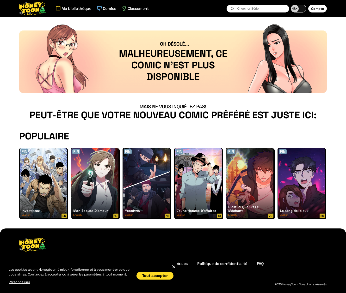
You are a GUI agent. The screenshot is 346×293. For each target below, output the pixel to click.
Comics (106, 8)
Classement (135, 8)
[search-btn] (232, 9)
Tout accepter (155, 275)
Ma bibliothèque (73, 8)
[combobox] (258, 8)
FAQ (260, 263)
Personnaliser (19, 282)
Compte (317, 8)
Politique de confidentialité (222, 263)
